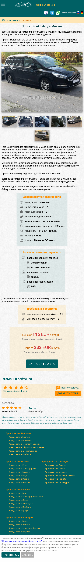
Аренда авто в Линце (18, 500)
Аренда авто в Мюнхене (20, 440)
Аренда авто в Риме (18, 465)
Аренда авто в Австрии (18, 489)
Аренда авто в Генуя (18, 475)
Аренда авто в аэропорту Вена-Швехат (26, 496)
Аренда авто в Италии (17, 461)
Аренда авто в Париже (55, 465)
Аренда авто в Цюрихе (19, 532)
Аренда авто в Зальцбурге (21, 503)
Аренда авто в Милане (19, 472)
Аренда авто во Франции (55, 461)
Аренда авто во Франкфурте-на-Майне (26, 447)
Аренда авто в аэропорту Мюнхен (24, 444)
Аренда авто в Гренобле (56, 479)
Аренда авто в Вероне (19, 479)
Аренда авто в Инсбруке (20, 507)
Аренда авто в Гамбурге (20, 454)
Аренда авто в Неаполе (19, 482)
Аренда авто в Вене (18, 493)
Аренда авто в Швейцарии (19, 517)
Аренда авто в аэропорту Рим (22, 468)
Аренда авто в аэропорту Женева (24, 528)
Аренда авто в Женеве (19, 525)
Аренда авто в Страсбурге (57, 482)
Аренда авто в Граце (18, 510)
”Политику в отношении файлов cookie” (21, 541)
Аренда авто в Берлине (19, 437)
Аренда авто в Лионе (54, 468)
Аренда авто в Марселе (56, 472)
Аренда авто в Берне (18, 521)
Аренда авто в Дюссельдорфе (23, 451)
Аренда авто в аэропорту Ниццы (60, 475)
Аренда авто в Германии (18, 433)
